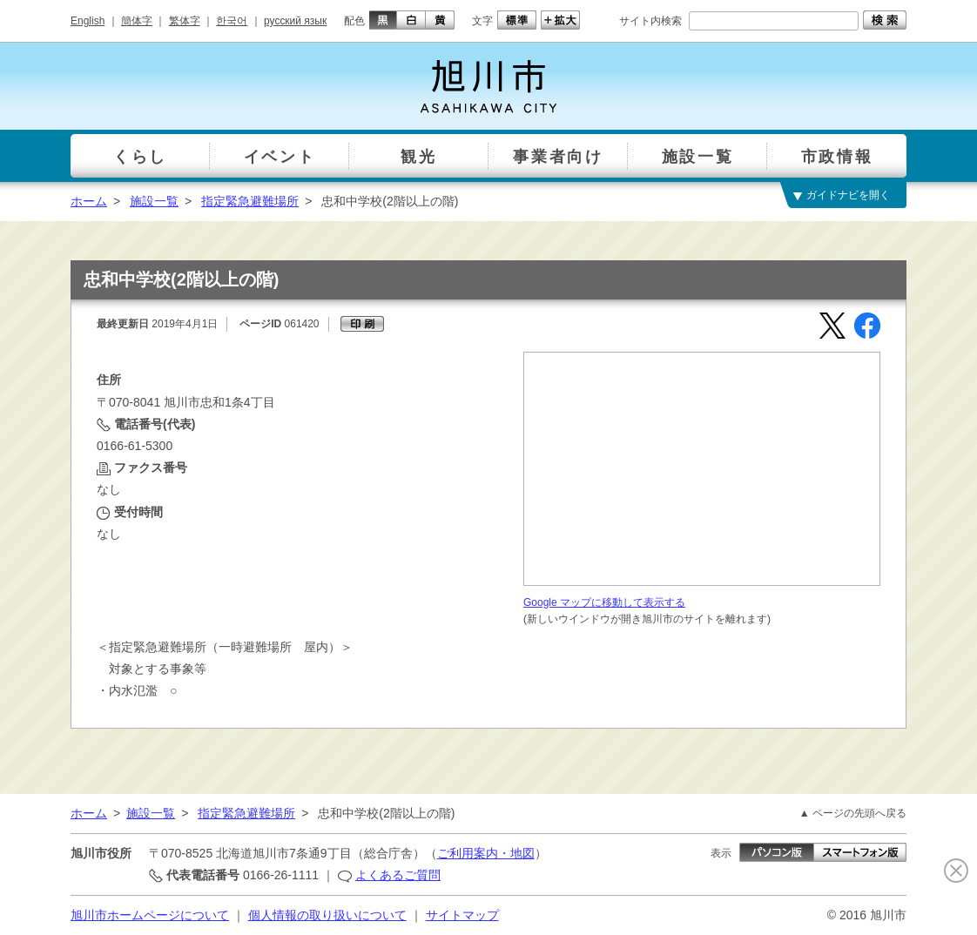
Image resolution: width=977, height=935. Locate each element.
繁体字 (184, 21)
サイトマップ (462, 915)
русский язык (295, 21)
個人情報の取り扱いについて (327, 915)
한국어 (231, 21)
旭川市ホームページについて (150, 915)
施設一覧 (154, 201)
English (87, 21)
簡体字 (136, 21)
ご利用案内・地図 (486, 853)
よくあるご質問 (398, 875)
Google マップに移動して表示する (604, 602)
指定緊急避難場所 (250, 201)
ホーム (89, 201)
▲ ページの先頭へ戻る (852, 813)
